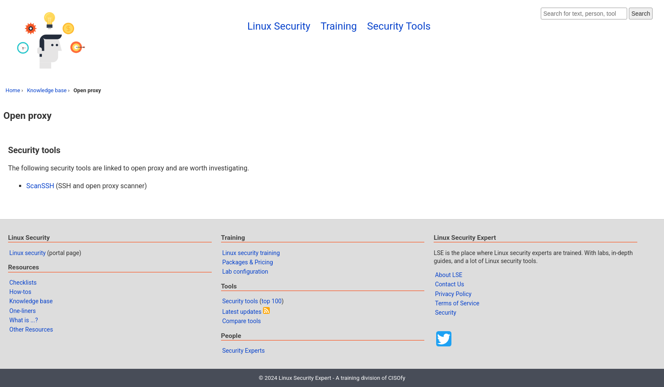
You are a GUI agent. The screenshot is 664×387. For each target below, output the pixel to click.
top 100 (272, 301)
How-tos (20, 291)
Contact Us (449, 284)
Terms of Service (457, 303)
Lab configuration (245, 271)
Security (445, 312)
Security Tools (399, 26)
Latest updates (242, 311)
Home (13, 90)
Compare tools (241, 321)
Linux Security (278, 26)
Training (339, 26)
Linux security (27, 253)
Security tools (240, 301)
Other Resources (31, 329)
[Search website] (584, 13)
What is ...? (23, 320)
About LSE (448, 275)
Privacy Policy (453, 294)
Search (640, 13)
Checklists (23, 282)
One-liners (22, 310)
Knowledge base (47, 90)
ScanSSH (40, 186)
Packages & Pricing (247, 262)
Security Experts (243, 350)
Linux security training (251, 253)
